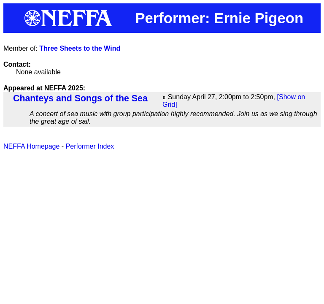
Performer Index (90, 146)
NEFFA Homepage (31, 146)
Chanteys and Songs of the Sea (80, 98)
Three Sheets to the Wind (79, 48)
